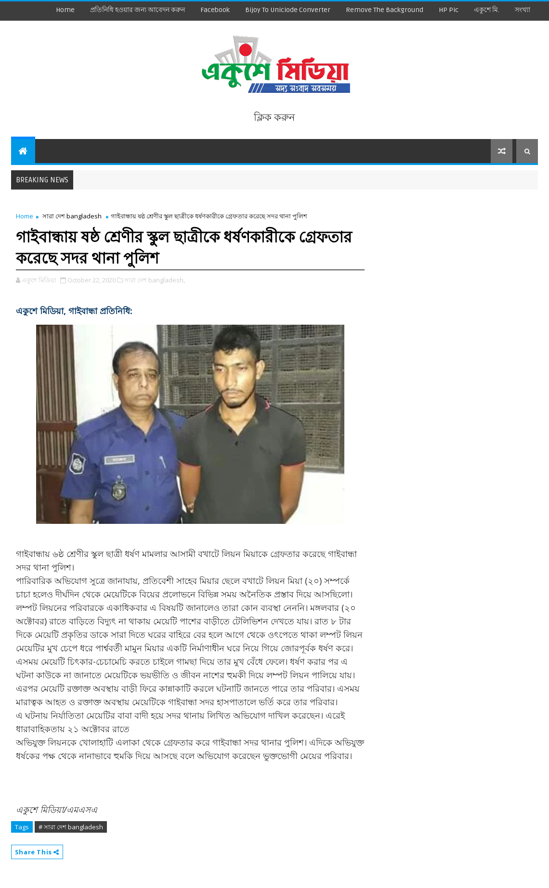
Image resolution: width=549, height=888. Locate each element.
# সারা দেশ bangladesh (71, 827)
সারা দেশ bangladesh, (154, 280)
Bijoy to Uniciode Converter (287, 10)
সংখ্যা (522, 10)
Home (65, 10)
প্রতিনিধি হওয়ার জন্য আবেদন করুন (137, 10)
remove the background (384, 10)
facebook (215, 10)
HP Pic (448, 10)
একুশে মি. (486, 10)
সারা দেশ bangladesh (72, 216)
